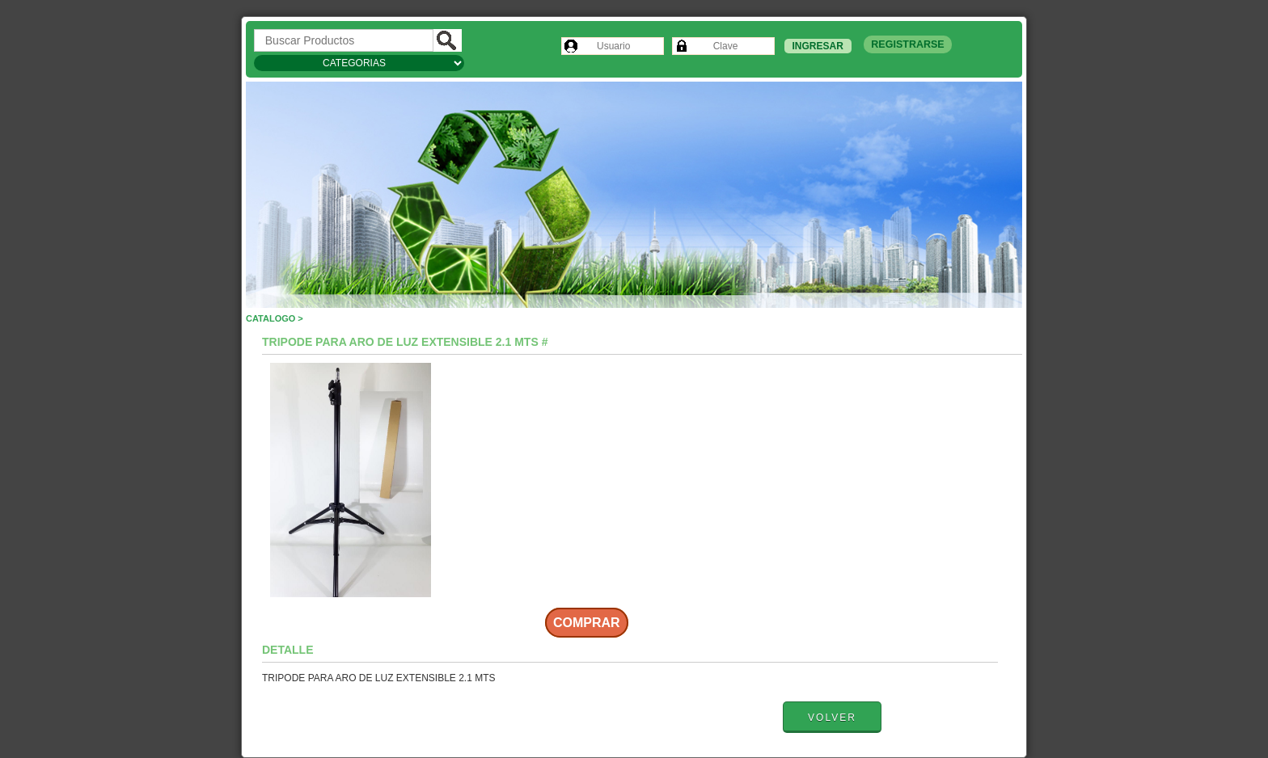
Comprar (586, 623)
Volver (832, 717)
